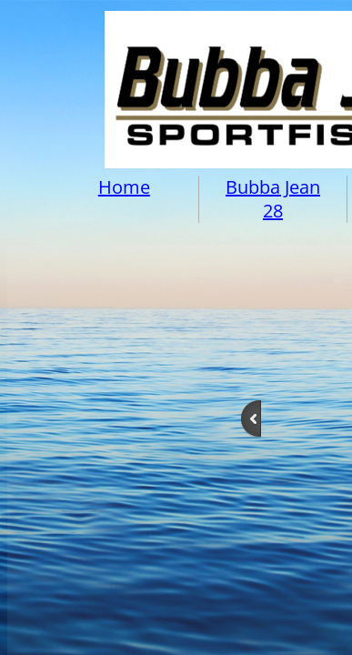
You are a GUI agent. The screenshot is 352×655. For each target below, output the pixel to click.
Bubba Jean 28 (273, 199)
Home (124, 187)
